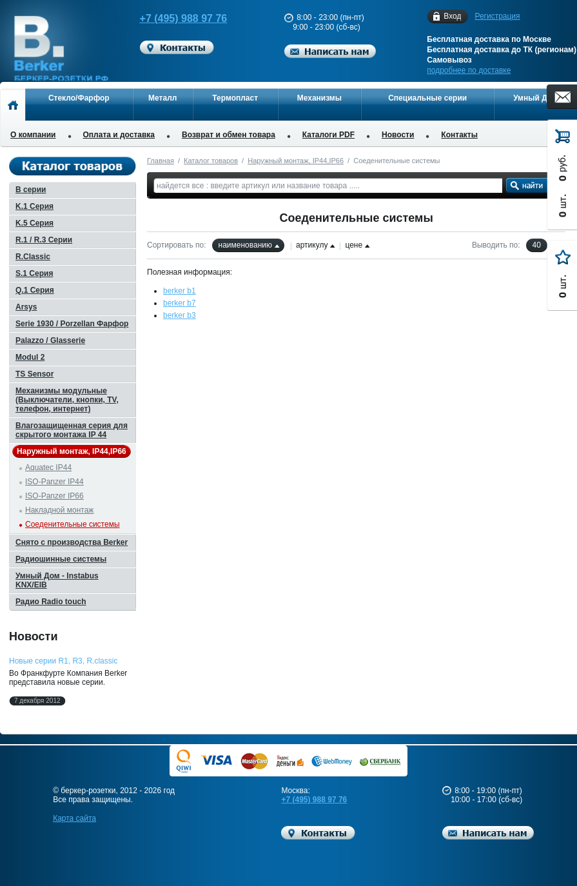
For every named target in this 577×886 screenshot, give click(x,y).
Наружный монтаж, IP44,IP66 (296, 160)
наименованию (245, 245)
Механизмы (319, 98)
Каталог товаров (211, 160)
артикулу (312, 245)
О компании (33, 134)
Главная (160, 160)
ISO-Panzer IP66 (54, 495)
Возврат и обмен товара (228, 134)
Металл (162, 98)
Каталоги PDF (328, 134)
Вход (452, 16)
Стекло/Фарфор (79, 98)
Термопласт (235, 98)
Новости (398, 134)
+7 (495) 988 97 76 (174, 18)
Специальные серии (427, 98)
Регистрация (497, 16)
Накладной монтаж (59, 510)
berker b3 (179, 315)
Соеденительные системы (72, 524)
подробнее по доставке (469, 70)
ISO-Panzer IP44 (54, 481)
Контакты (459, 134)
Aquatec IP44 (48, 467)
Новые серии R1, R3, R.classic (63, 660)
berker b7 (179, 303)
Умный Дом (535, 98)
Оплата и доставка (119, 134)
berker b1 (179, 290)
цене (353, 245)
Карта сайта (74, 818)
